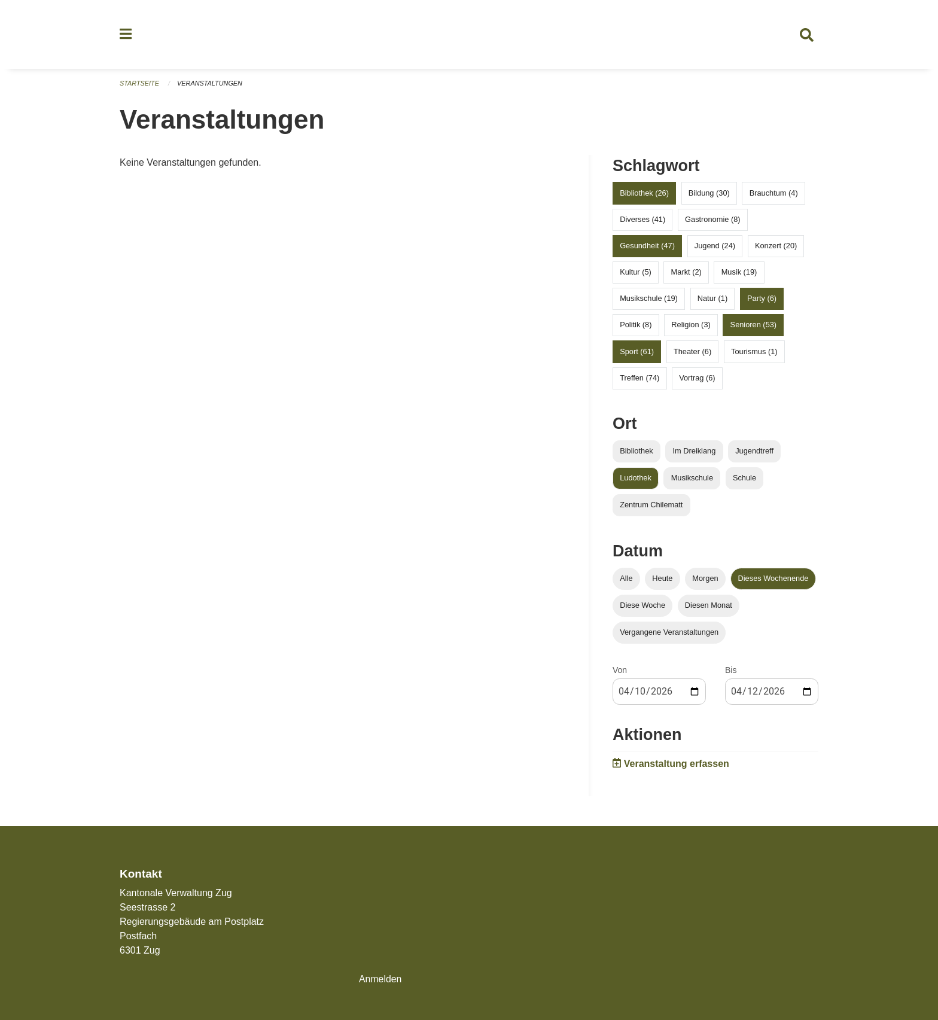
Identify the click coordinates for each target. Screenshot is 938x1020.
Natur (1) (713, 299)
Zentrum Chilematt (651, 505)
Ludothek (635, 478)
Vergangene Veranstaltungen (669, 633)
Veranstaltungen (210, 83)
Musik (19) (739, 272)
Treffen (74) (639, 378)
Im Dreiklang (693, 451)
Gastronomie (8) (712, 219)
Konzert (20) (776, 246)
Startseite (140, 83)
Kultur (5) (635, 272)
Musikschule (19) (649, 299)
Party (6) (761, 299)
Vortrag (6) (697, 378)
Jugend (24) (715, 246)
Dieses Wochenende (773, 578)
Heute (662, 578)
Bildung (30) (709, 193)
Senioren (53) (753, 325)
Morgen (705, 578)
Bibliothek (636, 451)
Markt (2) (686, 272)
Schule (744, 478)
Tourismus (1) (754, 352)
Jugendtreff (754, 451)
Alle (626, 578)
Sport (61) (637, 352)
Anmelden (380, 979)
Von (620, 671)
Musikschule (692, 478)
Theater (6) (692, 352)
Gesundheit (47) (647, 246)
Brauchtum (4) (774, 193)
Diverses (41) (642, 219)
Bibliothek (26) (644, 193)
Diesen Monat (708, 606)
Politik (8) (635, 325)
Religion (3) (690, 325)
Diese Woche (642, 606)
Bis (730, 671)
